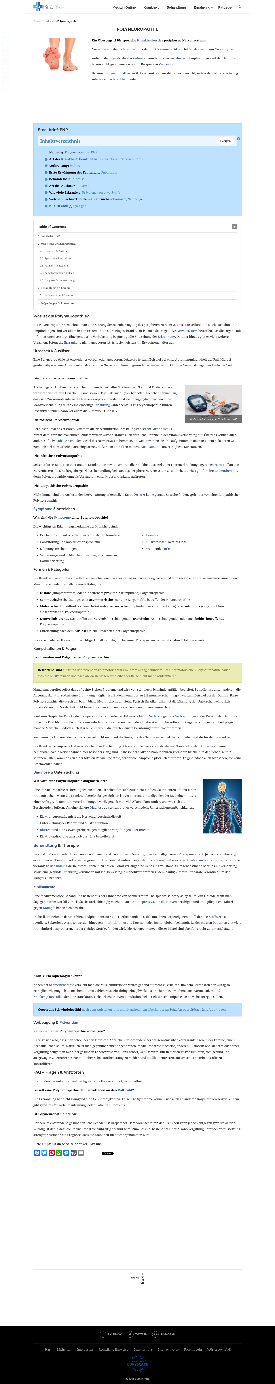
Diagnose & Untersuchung (60, 280)
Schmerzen (83, 535)
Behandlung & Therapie (55, 288)
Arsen (69, 440)
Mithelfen (64, 1349)
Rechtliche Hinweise (113, 1349)
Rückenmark (163, 49)
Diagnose (41, 772)
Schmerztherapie (61, 985)
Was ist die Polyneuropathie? (58, 243)
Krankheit (151, 7)
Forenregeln (193, 1349)
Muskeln (181, 58)
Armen (205, 746)
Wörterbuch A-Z (219, 1349)
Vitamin (181, 872)
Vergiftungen (121, 829)
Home (36, 21)
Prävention (68, 1022)
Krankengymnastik (47, 996)
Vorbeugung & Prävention (59, 295)
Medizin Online (124, 7)
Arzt (142, 494)
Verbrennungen (186, 716)
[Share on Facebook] (142, 1274)
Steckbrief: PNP (50, 236)
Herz (91, 836)
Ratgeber (225, 7)
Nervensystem (225, 49)
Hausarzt (119, 199)
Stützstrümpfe (200, 1009)
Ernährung (202, 7)
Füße (166, 548)
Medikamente (151, 446)
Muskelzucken (156, 542)
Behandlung (176, 7)
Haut (226, 58)
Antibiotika (117, 922)
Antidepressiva (143, 901)
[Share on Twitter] (142, 1277)
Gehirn (136, 49)
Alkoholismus (162, 429)
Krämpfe (152, 535)
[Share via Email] (142, 1282)
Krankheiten (48, 21)
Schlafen (176, 1009)
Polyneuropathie (118, 73)
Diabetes (195, 419)
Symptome (42, 509)
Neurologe (135, 199)
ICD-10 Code (59, 205)
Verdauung (167, 64)
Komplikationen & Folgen (59, 273)
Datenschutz (143, 1349)
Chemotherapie (226, 470)
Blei (61, 440)
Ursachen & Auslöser (57, 251)
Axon (154, 618)
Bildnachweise (168, 1349)
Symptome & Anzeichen (58, 258)
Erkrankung (166, 336)
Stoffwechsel (127, 387)
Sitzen (177, 49)
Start (48, 1349)
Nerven (188, 365)
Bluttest (46, 829)
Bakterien (62, 464)
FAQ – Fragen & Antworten (57, 303)
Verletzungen (159, 716)
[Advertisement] (137, 103)
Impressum (85, 1349)
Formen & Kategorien (57, 265)
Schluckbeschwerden (81, 555)
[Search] (240, 7)
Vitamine (95, 411)
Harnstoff (222, 464)
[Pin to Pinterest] (142, 1279)
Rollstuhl (125, 1090)
